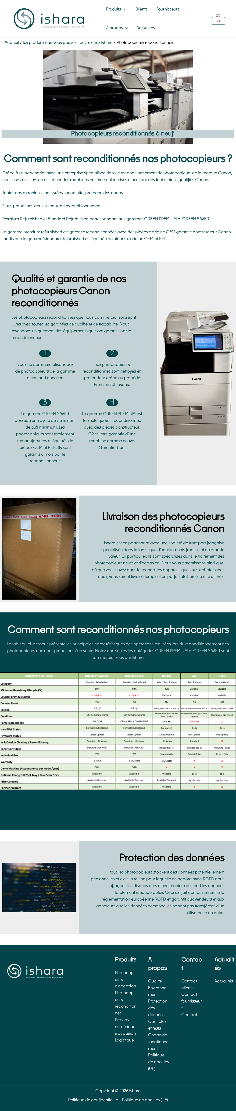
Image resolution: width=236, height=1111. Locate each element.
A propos (116, 28)
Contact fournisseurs (191, 1001)
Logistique (124, 1040)
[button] (123, 9)
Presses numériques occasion (125, 1026)
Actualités (144, 28)
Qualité (155, 981)
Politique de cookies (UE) (158, 1062)
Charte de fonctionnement (158, 1042)
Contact (189, 1015)
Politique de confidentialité (93, 1100)
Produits (115, 9)
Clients (139, 9)
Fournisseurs (165, 9)
